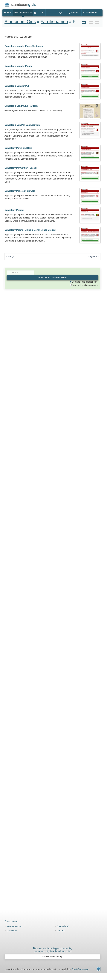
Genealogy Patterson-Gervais (19, 191)
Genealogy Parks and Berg (18, 148)
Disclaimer (12, 930)
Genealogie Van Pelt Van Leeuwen (22, 125)
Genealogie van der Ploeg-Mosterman (23, 46)
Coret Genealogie (79, 969)
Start (7, 13)
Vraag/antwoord (14, 926)
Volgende (92, 256)
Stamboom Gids (20, 21)
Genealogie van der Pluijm (18, 66)
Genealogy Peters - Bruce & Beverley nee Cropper (30, 230)
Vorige (11, 256)
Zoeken (74, 12)
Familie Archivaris (52, 957)
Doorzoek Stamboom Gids (52, 277)
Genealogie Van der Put (16, 86)
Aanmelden (91, 12)
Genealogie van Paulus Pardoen (21, 106)
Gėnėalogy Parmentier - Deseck (20, 168)
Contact (61, 930)
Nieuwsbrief (62, 926)
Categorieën (22, 12)
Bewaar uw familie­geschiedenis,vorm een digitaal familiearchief (52, 950)
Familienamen (54, 21)
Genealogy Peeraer (14, 210)
